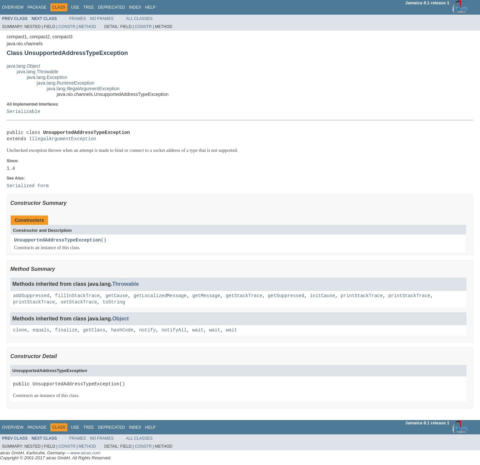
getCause (116, 296)
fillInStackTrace (77, 296)
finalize (66, 330)
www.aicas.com (86, 452)
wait (198, 330)
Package (36, 7)
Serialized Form (28, 186)
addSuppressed (31, 296)
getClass (94, 330)
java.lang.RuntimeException (66, 83)
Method (87, 26)
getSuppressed (286, 296)
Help (150, 7)
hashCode (122, 330)
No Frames (102, 18)
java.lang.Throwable (37, 71)
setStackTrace (79, 302)
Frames (77, 18)
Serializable (23, 112)
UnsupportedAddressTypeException (57, 240)
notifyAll (174, 330)
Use (75, 7)
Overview (12, 7)
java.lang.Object (23, 66)
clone (20, 330)
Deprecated (111, 7)
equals (41, 330)
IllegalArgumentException (62, 139)
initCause (322, 296)
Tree (88, 7)
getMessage (206, 296)
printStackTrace (362, 296)
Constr (66, 26)
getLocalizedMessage (160, 296)
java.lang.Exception (47, 77)
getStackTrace (244, 296)
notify (147, 330)
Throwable (125, 284)
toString (114, 302)
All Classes (139, 18)
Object (120, 318)
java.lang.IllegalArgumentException (83, 88)
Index (135, 7)
